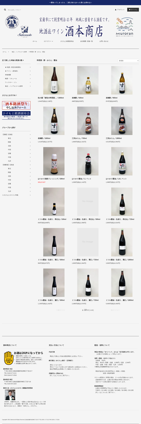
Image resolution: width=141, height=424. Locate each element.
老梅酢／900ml (111, 98)
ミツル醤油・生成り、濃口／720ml (85, 300)
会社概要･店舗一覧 (86, 41)
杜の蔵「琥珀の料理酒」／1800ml (51, 98)
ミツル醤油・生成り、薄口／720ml (85, 260)
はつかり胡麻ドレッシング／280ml (51, 179)
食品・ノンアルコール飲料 (18, 52)
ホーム (35, 41)
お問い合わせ (104, 41)
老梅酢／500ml (77, 98)
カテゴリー (49, 41)
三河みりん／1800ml (114, 138)
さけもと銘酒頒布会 (67, 41)
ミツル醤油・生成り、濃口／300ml (51, 300)
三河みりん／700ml (79, 138)
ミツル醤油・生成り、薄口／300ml (51, 260)
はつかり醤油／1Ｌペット (81, 179)
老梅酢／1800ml (44, 138)
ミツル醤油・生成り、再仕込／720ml (120, 219)
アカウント (121, 9)
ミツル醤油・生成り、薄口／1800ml (119, 260)
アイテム (132, 9)
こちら (58, 375)
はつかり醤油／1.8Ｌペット (116, 179)
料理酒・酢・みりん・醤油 (37, 52)
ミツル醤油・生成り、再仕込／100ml (52, 219)
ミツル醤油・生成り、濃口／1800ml (119, 300)
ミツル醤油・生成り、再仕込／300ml (86, 219)
